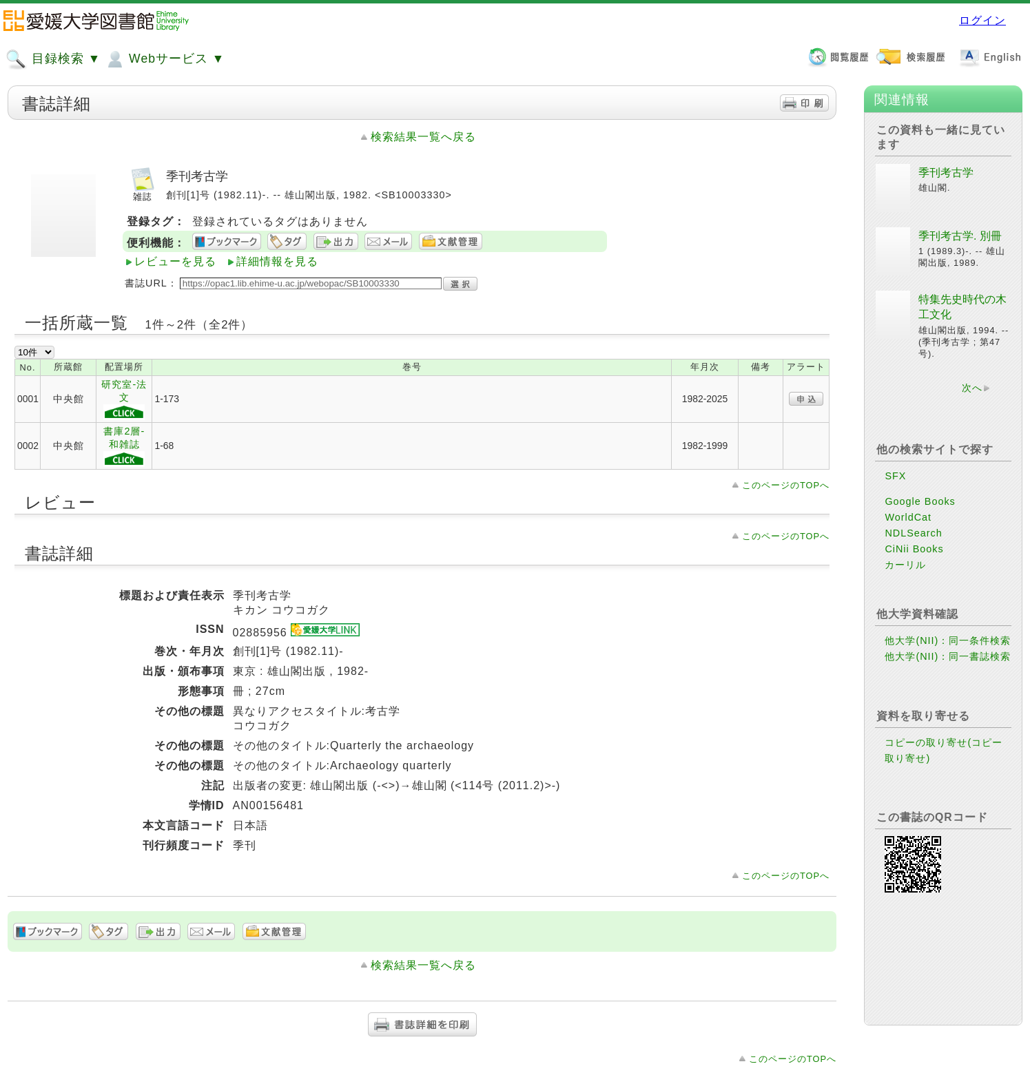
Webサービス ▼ (164, 59)
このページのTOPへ (786, 485)
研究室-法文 (124, 399)
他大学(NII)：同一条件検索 (948, 640)
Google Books (920, 501)
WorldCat (908, 517)
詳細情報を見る (277, 261)
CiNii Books (914, 548)
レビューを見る (175, 261)
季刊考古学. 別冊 (960, 236)
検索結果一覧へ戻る (423, 137)
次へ (972, 387)
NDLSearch (913, 533)
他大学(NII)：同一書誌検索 (948, 656)
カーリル (905, 564)
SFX (895, 475)
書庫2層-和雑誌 (124, 446)
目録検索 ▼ (53, 59)
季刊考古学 (946, 172)
